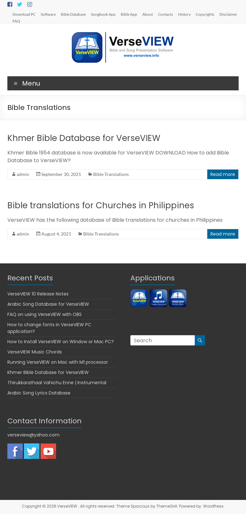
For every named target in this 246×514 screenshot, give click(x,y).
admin (23, 174)
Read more (222, 174)
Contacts (165, 14)
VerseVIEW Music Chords (34, 352)
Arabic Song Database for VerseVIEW (48, 304)
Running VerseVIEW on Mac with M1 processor (57, 362)
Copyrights (205, 14)
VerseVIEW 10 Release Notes (38, 294)
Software (48, 14)
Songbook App (103, 14)
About (147, 14)
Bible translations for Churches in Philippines (100, 205)
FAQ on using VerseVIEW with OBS (44, 314)
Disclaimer (228, 14)
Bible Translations (111, 174)
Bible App (129, 14)
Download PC (24, 14)
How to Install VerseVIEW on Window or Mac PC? (60, 341)
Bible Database (73, 14)
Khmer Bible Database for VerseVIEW (83, 138)
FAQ (16, 21)
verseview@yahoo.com (33, 435)
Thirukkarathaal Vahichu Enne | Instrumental (56, 382)
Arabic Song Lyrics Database (38, 393)
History (184, 14)
